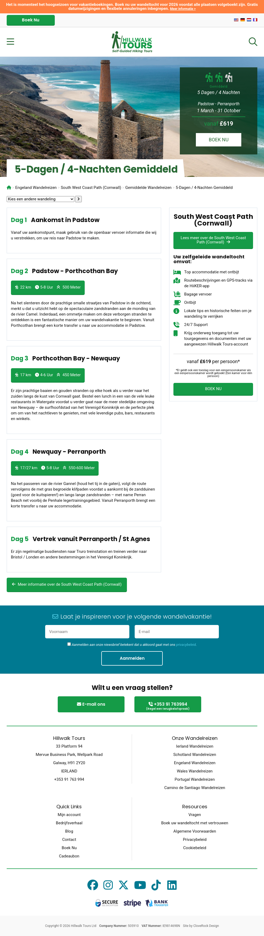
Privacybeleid (195, 839)
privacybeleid (186, 645)
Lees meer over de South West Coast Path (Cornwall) (213, 239)
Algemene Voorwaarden (194, 831)
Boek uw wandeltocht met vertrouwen (194, 823)
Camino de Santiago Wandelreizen (194, 787)
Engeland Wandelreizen (194, 762)
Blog (69, 831)
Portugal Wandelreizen (195, 779)
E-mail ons (91, 704)
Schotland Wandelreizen (194, 754)
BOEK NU (218, 139)
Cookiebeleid (194, 847)
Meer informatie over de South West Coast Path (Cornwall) (67, 584)
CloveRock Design (206, 926)
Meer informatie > (183, 9)
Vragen (194, 814)
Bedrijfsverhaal (69, 823)
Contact (69, 839)
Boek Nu (30, 20)
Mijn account (69, 814)
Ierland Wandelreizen (194, 746)
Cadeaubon (69, 856)
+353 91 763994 (167, 706)
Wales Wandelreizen (195, 771)
